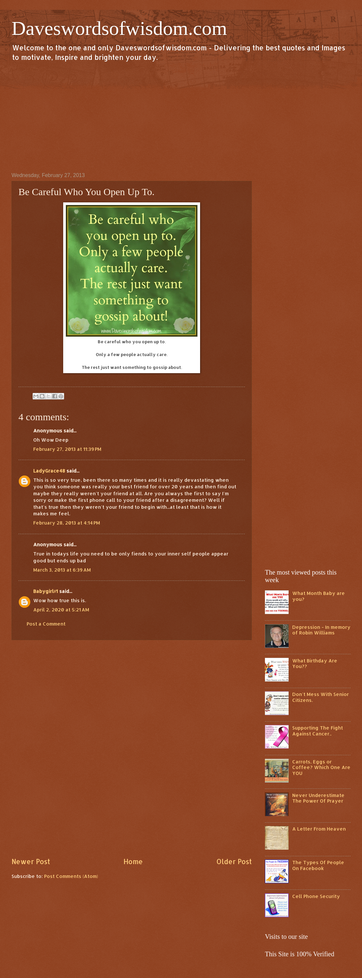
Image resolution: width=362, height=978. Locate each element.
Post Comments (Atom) (71, 876)
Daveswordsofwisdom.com (119, 28)
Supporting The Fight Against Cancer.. (317, 731)
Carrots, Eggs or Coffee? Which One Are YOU (321, 767)
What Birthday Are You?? (314, 663)
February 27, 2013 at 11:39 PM (67, 449)
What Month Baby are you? (318, 596)
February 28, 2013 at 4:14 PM (66, 523)
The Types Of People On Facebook (318, 865)
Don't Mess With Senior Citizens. (320, 697)
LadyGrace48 (49, 471)
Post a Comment (46, 624)
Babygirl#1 (45, 591)
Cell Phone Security (316, 896)
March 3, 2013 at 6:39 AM (62, 570)
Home (133, 861)
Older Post (234, 861)
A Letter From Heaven (319, 829)
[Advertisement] (181, 116)
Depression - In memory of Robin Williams (321, 630)
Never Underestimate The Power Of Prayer (318, 798)
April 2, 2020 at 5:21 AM (61, 609)
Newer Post (31, 861)
